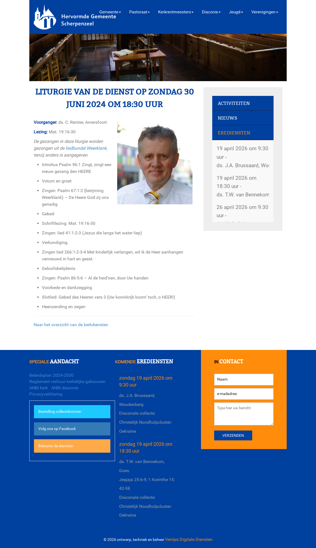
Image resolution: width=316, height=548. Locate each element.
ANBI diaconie (64, 387)
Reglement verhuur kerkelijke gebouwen (67, 381)
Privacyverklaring (45, 394)
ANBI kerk (38, 387)
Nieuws (227, 118)
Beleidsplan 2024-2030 (51, 375)
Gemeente (110, 12)
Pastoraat (139, 12)
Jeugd (236, 12)
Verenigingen (264, 12)
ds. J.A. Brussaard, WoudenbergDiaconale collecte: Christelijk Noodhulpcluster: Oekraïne (145, 413)
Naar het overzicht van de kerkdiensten (71, 324)
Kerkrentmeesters (176, 12)
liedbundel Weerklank (86, 148)
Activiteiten (234, 103)
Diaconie (211, 12)
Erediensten (234, 133)
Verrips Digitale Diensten (188, 539)
